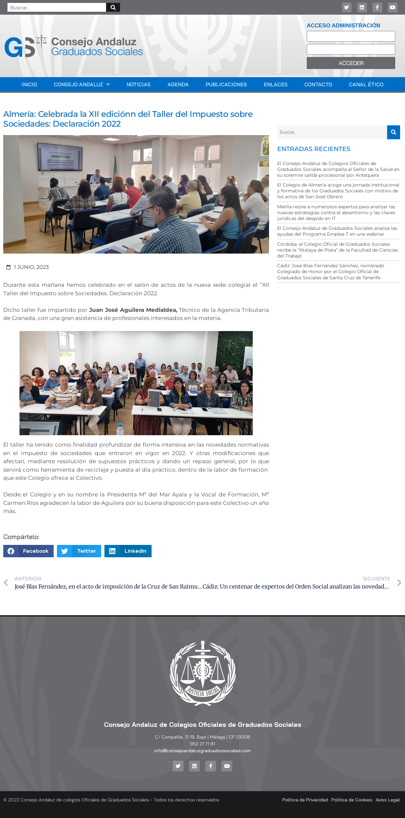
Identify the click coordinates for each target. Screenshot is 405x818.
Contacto (318, 84)
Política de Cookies (351, 800)
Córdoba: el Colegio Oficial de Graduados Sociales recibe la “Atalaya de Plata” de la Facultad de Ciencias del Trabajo (337, 250)
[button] (28, 551)
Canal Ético (366, 84)
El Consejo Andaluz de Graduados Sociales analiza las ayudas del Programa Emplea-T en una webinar (337, 231)
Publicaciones (226, 84)
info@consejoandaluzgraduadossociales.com (202, 751)
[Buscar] (113, 7)
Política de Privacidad (305, 800)
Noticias (139, 84)
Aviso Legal (388, 800)
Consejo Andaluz (82, 84)
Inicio (29, 84)
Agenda (178, 84)
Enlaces (276, 84)
